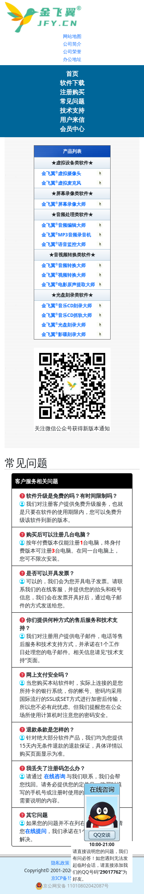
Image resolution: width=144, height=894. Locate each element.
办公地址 (72, 59)
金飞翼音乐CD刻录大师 (66, 305)
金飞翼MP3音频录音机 (66, 234)
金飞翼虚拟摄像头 (61, 173)
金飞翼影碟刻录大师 (63, 334)
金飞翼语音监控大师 (63, 244)
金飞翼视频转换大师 (63, 275)
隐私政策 (60, 863)
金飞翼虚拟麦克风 (61, 183)
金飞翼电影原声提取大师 (68, 284)
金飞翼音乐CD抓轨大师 (66, 315)
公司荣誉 (72, 51)
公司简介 (72, 44)
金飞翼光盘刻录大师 (63, 325)
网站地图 (72, 36)
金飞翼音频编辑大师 (63, 225)
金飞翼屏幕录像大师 (63, 204)
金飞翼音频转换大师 (63, 265)
